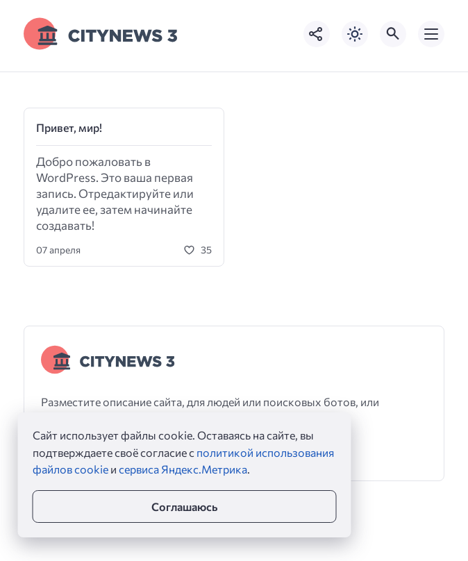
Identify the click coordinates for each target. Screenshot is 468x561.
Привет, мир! (69, 127)
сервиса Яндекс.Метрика (183, 469)
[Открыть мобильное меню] (431, 34)
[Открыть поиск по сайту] (393, 34)
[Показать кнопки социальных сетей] (316, 34)
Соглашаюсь (184, 506)
